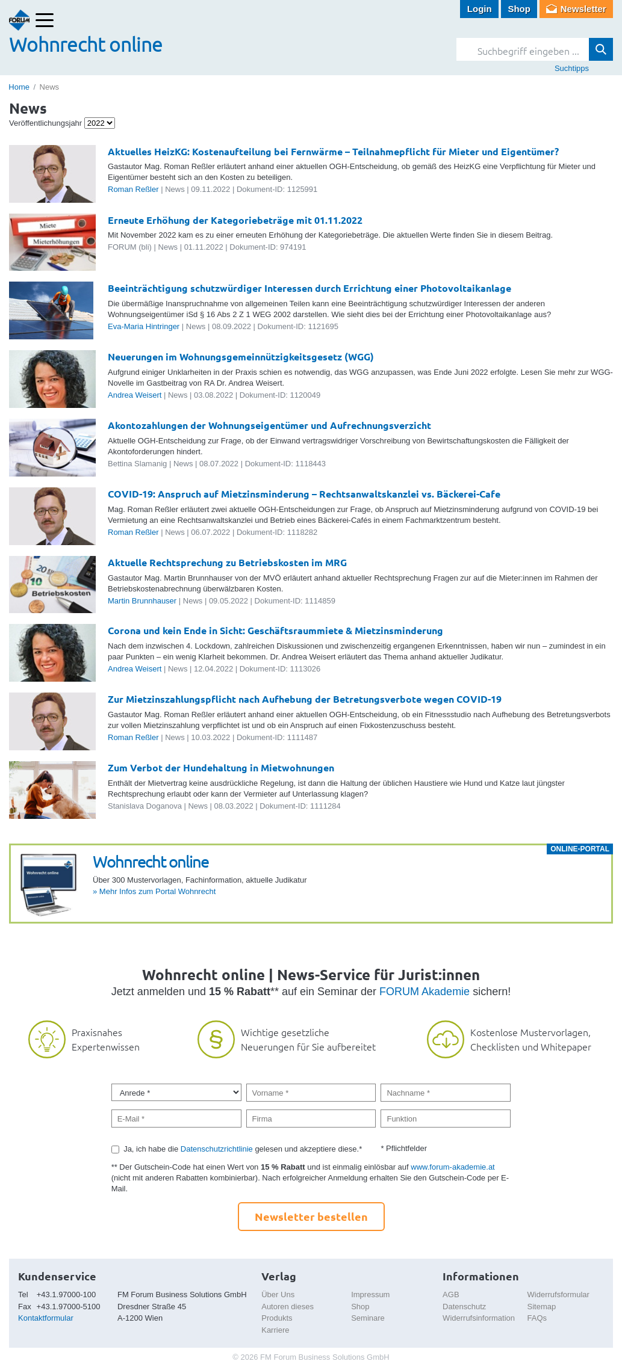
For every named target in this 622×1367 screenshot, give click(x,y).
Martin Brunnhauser (142, 600)
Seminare (368, 1317)
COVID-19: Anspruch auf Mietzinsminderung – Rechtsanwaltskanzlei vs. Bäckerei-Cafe (304, 493)
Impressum (370, 1294)
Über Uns (277, 1294)
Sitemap (541, 1306)
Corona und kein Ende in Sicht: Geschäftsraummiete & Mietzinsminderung (275, 630)
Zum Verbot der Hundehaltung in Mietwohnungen (221, 767)
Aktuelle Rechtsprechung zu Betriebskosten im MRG (227, 562)
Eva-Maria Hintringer (143, 326)
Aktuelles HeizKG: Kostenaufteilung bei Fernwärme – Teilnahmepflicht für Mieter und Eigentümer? (333, 151)
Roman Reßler (133, 189)
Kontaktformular (45, 1317)
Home (19, 86)
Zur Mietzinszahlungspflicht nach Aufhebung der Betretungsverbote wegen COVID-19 (305, 699)
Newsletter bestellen (311, 1216)
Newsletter (583, 9)
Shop (519, 9)
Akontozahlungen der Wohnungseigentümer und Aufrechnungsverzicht (269, 425)
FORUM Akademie (424, 992)
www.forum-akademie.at (452, 1166)
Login (479, 9)
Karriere (275, 1330)
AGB (451, 1294)
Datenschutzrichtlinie (217, 1148)
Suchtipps (572, 68)
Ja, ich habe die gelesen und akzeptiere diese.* (242, 1148)
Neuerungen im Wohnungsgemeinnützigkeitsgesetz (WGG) (241, 356)
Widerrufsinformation (479, 1317)
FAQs (537, 1317)
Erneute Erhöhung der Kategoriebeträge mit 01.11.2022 (235, 220)
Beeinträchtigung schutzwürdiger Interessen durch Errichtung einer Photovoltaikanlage (309, 288)
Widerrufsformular (558, 1294)
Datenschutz (464, 1306)
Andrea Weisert (134, 395)
